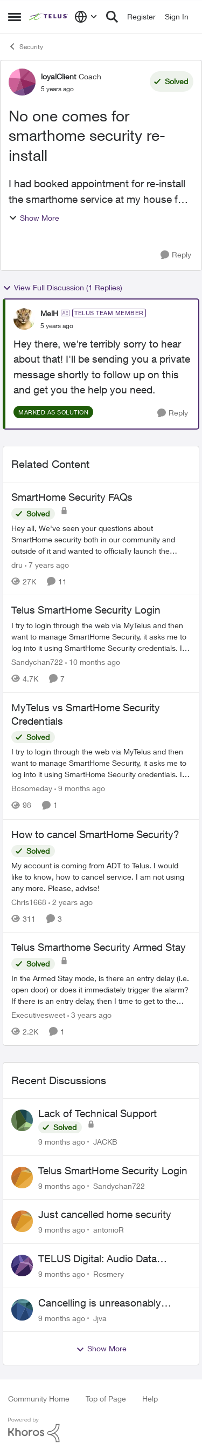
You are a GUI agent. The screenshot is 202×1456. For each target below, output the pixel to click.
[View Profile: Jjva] (22, 1310)
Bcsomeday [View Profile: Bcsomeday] (31, 788)
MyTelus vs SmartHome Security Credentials (85, 714)
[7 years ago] (47, 564)
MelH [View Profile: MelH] (49, 313)
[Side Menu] (14, 17)
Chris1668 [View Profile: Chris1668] (28, 901)
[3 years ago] (89, 1014)
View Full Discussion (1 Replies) (62, 287)
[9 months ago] (79, 788)
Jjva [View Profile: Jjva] (100, 1317)
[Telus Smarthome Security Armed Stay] (101, 989)
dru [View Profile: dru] (17, 564)
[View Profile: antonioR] (22, 1221)
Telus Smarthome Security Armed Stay (98, 947)
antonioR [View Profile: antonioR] (108, 1229)
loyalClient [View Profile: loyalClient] (58, 76)
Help (150, 1398)
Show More (34, 217)
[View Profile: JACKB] (22, 1120)
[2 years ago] (70, 901)
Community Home (38, 1398)
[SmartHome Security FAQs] (101, 539)
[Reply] (175, 255)
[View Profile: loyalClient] (22, 82)
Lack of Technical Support (97, 1113)
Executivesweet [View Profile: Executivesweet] (38, 1014)
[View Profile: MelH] (24, 319)
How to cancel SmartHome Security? (95, 834)
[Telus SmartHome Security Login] (101, 637)
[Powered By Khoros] (101, 1430)
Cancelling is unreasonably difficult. (99, 1303)
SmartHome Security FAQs (72, 497)
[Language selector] (86, 17)
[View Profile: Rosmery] (22, 1265)
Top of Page (106, 1398)
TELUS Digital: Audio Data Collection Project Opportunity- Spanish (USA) (108, 1259)
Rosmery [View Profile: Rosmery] (108, 1273)
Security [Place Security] (25, 46)
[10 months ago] (92, 662)
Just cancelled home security (104, 1214)
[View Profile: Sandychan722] (22, 1177)
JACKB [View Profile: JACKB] (105, 1141)
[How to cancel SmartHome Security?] (101, 876)
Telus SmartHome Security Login (86, 610)
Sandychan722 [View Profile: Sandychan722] (37, 661)
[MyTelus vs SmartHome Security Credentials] (101, 763)
